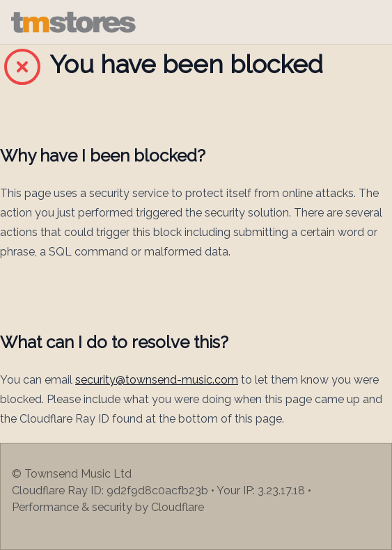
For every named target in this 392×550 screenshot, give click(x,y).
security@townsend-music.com (156, 379)
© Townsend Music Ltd (72, 473)
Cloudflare (177, 507)
